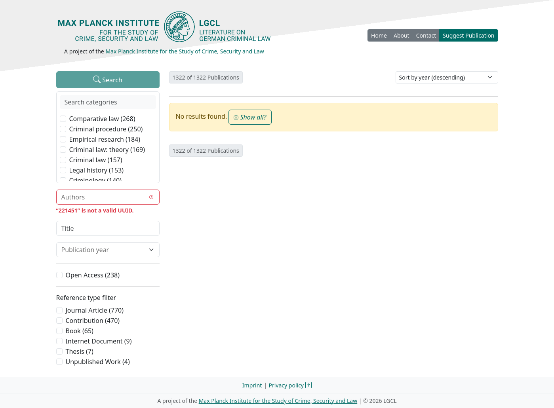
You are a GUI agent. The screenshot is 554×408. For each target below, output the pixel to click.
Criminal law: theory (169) (107, 149)
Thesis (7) (79, 351)
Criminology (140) (95, 180)
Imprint (252, 385)
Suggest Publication (468, 35)
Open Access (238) (93, 275)
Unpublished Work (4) (98, 361)
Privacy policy (286, 385)
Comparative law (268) (102, 118)
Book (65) (79, 330)
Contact (426, 35)
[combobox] (103, 197)
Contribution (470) (93, 320)
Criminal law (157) (95, 160)
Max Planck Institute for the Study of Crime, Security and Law (184, 51)
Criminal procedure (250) (106, 129)
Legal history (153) (96, 170)
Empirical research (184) (105, 139)
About (401, 35)
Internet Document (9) (99, 341)
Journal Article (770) (95, 310)
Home (379, 35)
